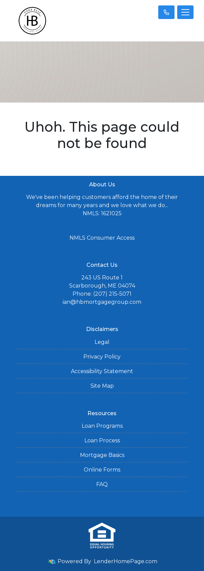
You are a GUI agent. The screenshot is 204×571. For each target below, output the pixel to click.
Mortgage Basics (102, 455)
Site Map (102, 386)
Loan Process (102, 440)
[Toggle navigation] (185, 12)
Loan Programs (102, 426)
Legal (102, 342)
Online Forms (102, 469)
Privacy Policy (102, 356)
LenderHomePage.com (125, 561)
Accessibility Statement (102, 371)
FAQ (102, 484)
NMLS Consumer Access (102, 238)
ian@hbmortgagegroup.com (102, 302)
